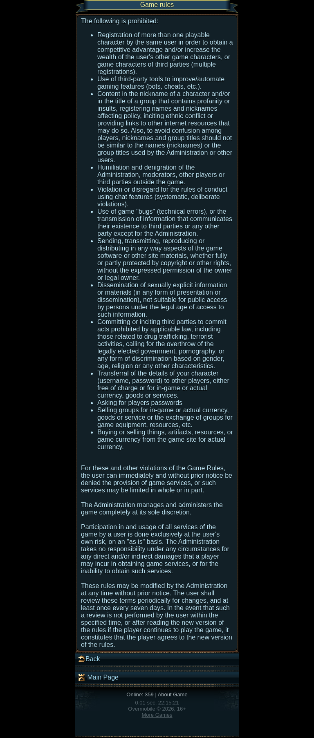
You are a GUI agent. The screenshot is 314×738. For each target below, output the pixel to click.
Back (88, 659)
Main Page (98, 677)
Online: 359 (140, 694)
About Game (173, 694)
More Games (156, 715)
